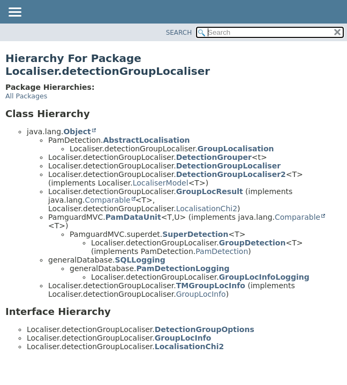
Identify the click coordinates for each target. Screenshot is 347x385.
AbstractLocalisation (146, 140)
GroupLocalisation (236, 148)
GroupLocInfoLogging (264, 277)
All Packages (26, 96)
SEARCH (179, 32)
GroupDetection (252, 242)
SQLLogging (140, 260)
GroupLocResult (209, 191)
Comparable (107, 200)
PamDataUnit (133, 217)
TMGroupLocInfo (210, 285)
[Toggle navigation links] (14, 12)
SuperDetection (195, 234)
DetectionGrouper (214, 157)
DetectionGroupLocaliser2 (231, 174)
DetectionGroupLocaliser (228, 165)
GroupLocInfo (201, 294)
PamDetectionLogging (182, 268)
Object (76, 131)
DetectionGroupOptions (204, 329)
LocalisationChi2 (206, 208)
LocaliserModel (160, 183)
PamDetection (221, 251)
